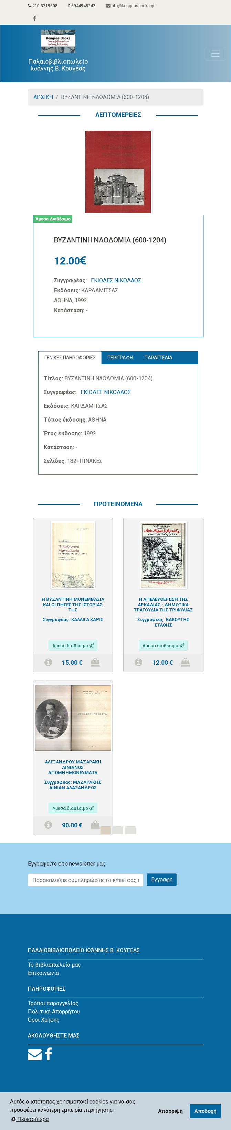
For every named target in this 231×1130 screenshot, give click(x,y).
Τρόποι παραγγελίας (53, 1003)
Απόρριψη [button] (170, 1111)
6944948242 (82, 5)
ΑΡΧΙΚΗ (43, 97)
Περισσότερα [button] (30, 1119)
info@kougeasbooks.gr (130, 5)
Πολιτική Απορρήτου (54, 1011)
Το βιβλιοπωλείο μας (54, 964)
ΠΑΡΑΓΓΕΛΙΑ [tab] (158, 357)
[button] (46, 680)
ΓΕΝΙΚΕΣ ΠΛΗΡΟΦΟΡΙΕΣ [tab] (70, 357)
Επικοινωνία (43, 973)
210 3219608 (42, 5)
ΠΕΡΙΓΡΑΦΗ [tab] (120, 357)
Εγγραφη (161, 879)
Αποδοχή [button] (206, 1111)
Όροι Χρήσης (44, 1020)
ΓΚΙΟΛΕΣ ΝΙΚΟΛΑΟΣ (116, 280)
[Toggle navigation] (215, 54)
